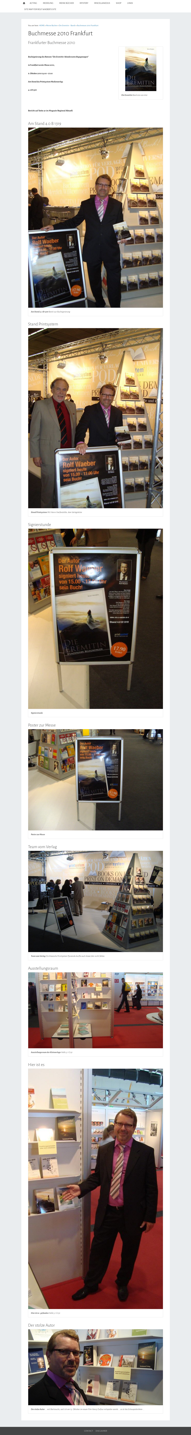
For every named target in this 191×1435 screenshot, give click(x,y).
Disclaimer (101, 1431)
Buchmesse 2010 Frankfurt (87, 25)
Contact (88, 1431)
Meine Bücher (51, 25)
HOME (41, 25)
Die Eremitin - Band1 (67, 25)
